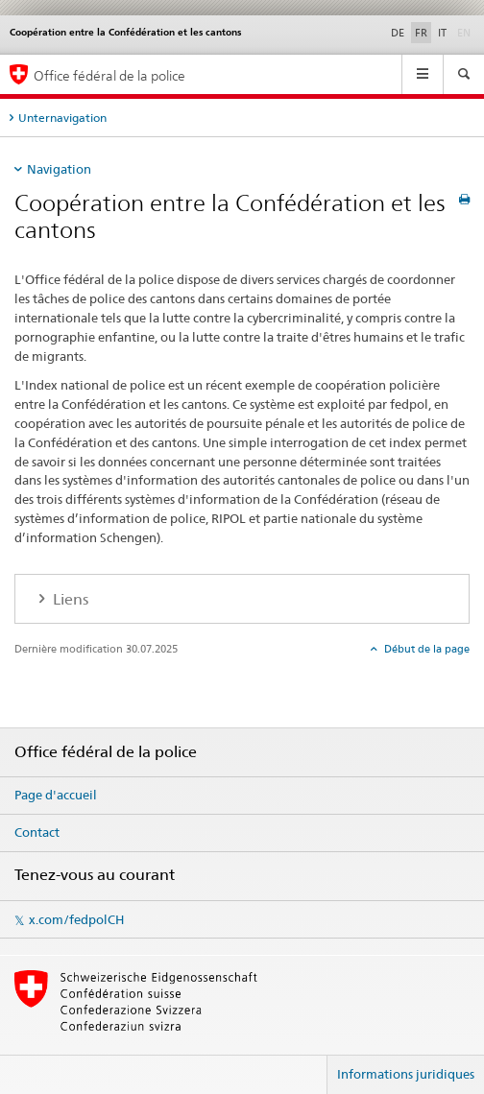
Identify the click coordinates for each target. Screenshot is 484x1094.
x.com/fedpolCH (76, 919)
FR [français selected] (421, 32)
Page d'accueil (55, 794)
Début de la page (425, 648)
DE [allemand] (397, 32)
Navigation (59, 169)
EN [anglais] (465, 31)
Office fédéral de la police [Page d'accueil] (109, 75)
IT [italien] (442, 32)
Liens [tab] (68, 599)
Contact (37, 832)
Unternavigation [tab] (62, 117)
